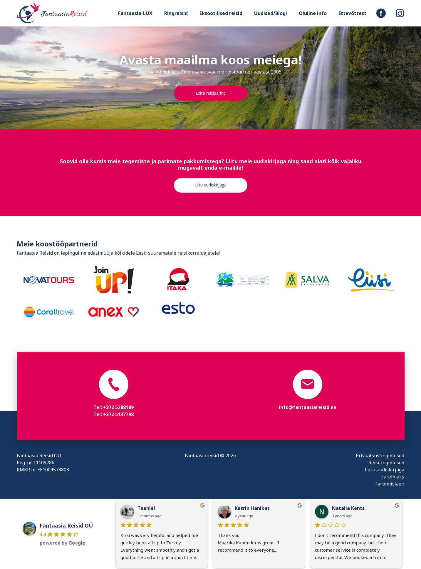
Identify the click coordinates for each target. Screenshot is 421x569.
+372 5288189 (118, 407)
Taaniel (146, 508)
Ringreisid (176, 13)
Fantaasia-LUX (135, 13)
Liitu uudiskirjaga (210, 185)
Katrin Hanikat (252, 508)
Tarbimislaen (389, 483)
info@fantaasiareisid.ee (307, 407)
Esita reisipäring (211, 93)
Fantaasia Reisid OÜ (66, 525)
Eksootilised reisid (220, 13)
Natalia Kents (348, 508)
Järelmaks (393, 476)
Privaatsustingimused (380, 455)
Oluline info (313, 13)
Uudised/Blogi (270, 13)
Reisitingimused (386, 462)
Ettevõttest (352, 13)
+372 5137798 (118, 414)
